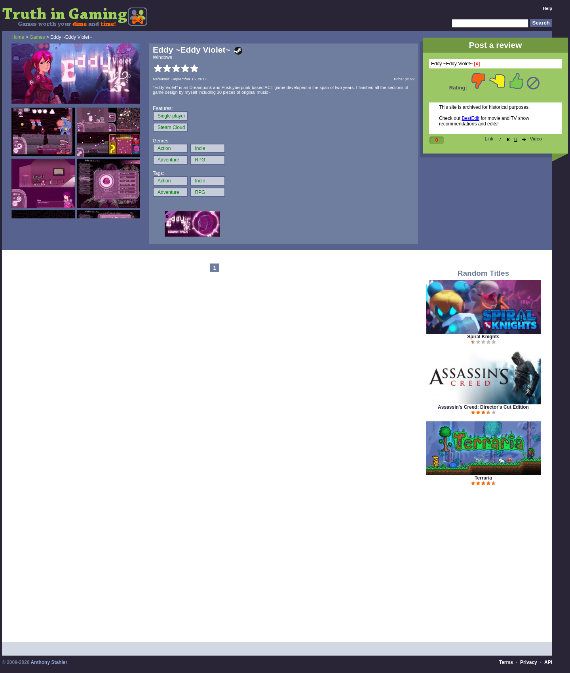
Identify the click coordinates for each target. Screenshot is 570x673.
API (548, 662)
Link (489, 139)
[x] (477, 63)
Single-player (171, 116)
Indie (200, 148)
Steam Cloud (171, 127)
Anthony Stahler (48, 662)
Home (17, 37)
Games (37, 37)
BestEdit (470, 118)
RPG (200, 160)
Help (547, 8)
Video (536, 139)
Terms (506, 662)
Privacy (528, 662)
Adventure (168, 160)
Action (164, 148)
